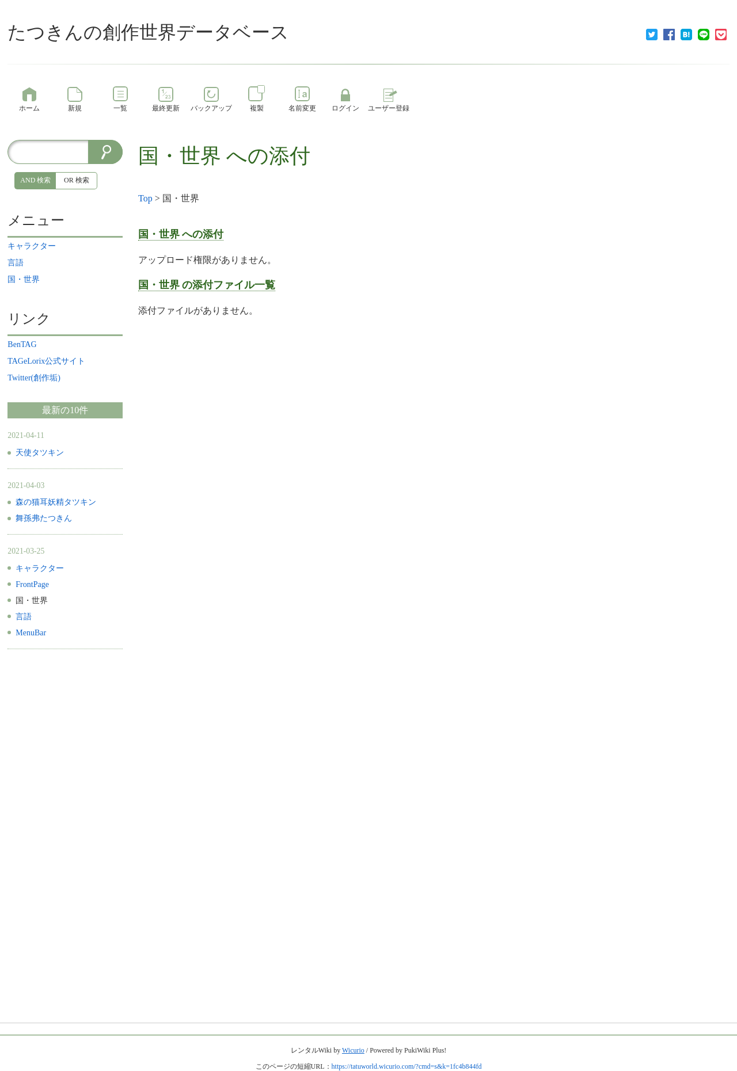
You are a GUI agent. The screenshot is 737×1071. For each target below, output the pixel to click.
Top (145, 198)
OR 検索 (76, 180)
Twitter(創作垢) (33, 377)
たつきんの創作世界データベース (148, 32)
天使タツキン (40, 452)
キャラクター (31, 246)
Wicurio (353, 1050)
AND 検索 (35, 180)
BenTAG (21, 344)
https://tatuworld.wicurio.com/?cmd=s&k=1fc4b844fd (407, 1066)
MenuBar (31, 632)
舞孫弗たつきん (44, 518)
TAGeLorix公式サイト (46, 361)
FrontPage (32, 584)
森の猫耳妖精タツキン (56, 502)
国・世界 (179, 155)
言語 (15, 262)
